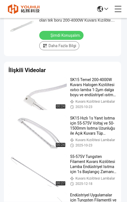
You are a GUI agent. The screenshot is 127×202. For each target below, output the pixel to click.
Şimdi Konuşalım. (62, 35)
